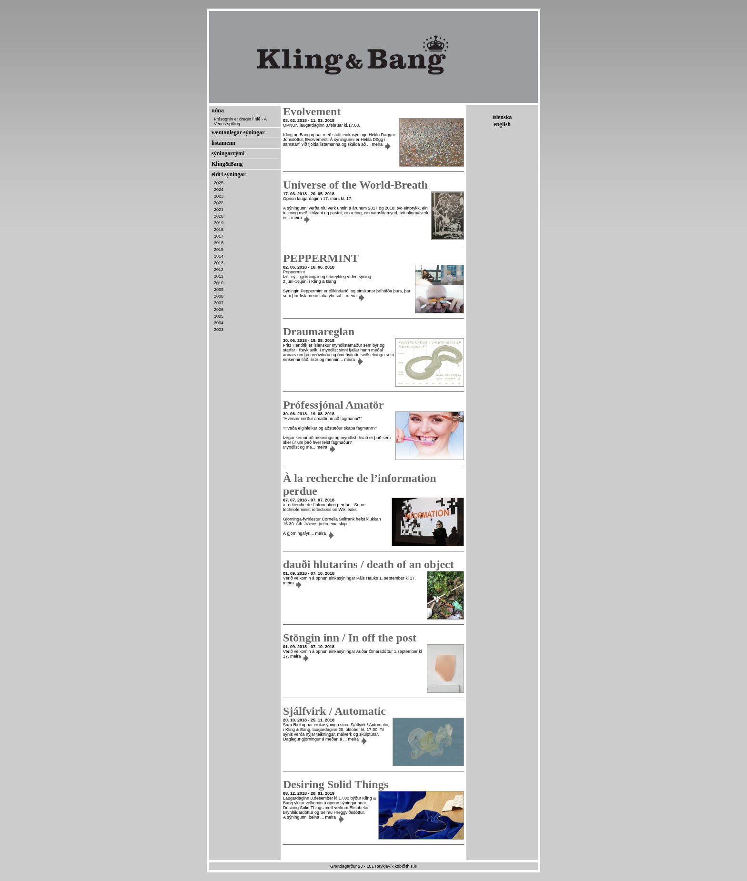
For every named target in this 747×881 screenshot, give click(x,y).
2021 (218, 209)
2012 (218, 269)
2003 (218, 329)
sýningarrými (228, 153)
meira (381, 144)
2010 (218, 282)
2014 (218, 256)
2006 (218, 309)
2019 (218, 222)
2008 (218, 296)
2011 (218, 276)
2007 (218, 302)
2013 (218, 262)
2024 (218, 189)
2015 (218, 249)
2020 (218, 216)
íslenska (502, 117)
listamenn (223, 143)
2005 (218, 316)
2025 (218, 182)
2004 (218, 322)
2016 (218, 242)
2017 (218, 236)
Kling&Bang (227, 163)
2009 (218, 289)
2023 (218, 196)
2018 (218, 229)
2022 (218, 202)
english (502, 124)
